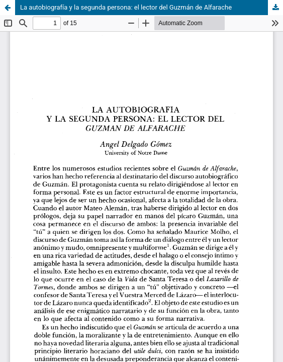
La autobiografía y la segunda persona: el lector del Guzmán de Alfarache (126, 7)
